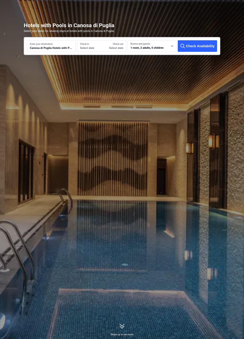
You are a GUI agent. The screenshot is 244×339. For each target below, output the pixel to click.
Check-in (84, 44)
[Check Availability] (197, 46)
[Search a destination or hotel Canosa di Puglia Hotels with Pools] (51, 46)
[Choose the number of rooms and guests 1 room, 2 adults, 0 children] (152, 46)
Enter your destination (41, 44)
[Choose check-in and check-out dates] (89, 46)
